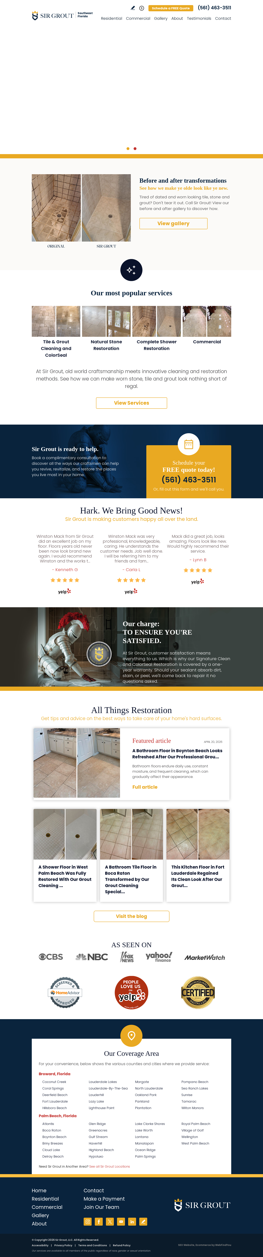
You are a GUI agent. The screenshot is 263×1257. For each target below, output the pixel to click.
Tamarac (188, 1101)
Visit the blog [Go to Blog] (131, 916)
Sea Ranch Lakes (194, 1088)
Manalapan (144, 1143)
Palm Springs (145, 1156)
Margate (142, 1082)
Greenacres (98, 1130)
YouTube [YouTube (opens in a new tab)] (121, 1222)
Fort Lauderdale (55, 1101)
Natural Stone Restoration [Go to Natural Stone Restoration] (106, 345)
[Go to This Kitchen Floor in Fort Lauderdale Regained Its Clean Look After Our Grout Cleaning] (197, 834)
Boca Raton (51, 1130)
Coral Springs (53, 1088)
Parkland (142, 1101)
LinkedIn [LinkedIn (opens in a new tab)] (132, 1222)
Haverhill (95, 1143)
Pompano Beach (194, 1082)
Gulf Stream (98, 1137)
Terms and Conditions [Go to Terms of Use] (92, 1245)
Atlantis (48, 1124)
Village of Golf (192, 1130)
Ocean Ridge (145, 1150)
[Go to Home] (63, 15)
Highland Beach (101, 1150)
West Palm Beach (195, 1143)
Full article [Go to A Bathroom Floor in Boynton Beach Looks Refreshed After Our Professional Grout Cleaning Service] (144, 787)
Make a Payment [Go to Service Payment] (104, 1198)
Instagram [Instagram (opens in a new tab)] (88, 1222)
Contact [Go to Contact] (223, 18)
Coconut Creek (54, 1082)
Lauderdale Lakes (103, 1082)
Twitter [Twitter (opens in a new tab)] (110, 1222)
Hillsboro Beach (54, 1108)
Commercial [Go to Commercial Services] (138, 18)
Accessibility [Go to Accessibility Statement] (40, 1245)
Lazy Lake (96, 1101)
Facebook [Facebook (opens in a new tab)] (99, 1222)
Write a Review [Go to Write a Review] (133, 8)
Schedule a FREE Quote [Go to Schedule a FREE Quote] (171, 8)
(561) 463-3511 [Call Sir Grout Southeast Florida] (214, 8)
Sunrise (186, 1095)
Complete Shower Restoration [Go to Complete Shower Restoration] (157, 345)
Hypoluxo (96, 1156)
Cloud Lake (51, 1150)
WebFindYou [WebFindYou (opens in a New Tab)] (223, 1245)
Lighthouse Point (101, 1108)
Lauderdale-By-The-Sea (108, 1088)
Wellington (189, 1137)
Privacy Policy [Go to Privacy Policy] (63, 1245)
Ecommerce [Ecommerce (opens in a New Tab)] (203, 1245)
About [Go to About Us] (177, 18)
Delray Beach (53, 1156)
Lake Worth (144, 1130)
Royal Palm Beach (195, 1124)
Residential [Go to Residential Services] (111, 18)
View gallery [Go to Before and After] (173, 223)
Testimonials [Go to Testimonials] (199, 18)
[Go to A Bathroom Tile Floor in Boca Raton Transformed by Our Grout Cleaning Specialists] (131, 834)
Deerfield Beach (54, 1095)
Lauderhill (96, 1095)
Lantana (141, 1137)
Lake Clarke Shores (150, 1124)
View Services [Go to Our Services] (131, 403)
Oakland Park (146, 1095)
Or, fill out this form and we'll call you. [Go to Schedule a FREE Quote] (188, 489)
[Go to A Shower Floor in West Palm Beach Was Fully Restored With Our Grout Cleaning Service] (65, 834)
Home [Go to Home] (39, 1190)
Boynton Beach (54, 1137)
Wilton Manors (192, 1108)
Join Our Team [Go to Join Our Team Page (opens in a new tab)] (101, 1207)
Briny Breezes (52, 1143)
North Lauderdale (149, 1088)
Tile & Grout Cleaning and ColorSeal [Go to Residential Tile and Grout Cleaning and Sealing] (56, 348)
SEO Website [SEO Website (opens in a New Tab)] (186, 1245)
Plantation (143, 1108)
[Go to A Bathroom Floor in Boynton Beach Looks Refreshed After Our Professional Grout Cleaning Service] (77, 763)
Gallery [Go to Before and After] (161, 18)
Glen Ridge (97, 1124)
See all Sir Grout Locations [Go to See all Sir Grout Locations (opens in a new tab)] (109, 1166)
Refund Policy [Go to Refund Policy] (121, 1245)
